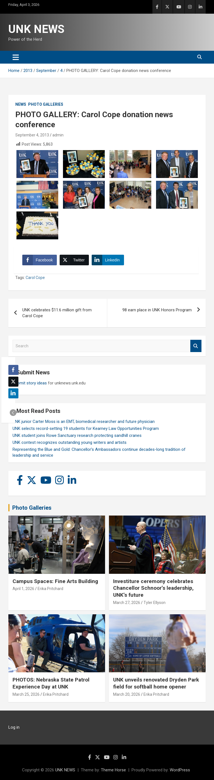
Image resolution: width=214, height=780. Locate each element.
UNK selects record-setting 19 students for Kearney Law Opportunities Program (86, 428)
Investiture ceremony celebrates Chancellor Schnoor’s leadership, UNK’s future (153, 588)
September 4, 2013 (32, 135)
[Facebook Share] (39, 260)
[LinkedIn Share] (108, 260)
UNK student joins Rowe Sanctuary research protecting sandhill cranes (77, 435)
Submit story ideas (30, 383)
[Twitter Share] (74, 260)
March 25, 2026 (26, 694)
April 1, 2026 (23, 588)
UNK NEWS (36, 29)
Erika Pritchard (50, 588)
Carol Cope (35, 277)
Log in (14, 727)
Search (195, 346)
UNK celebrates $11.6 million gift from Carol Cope (57, 312)
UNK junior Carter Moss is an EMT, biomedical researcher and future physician (84, 421)
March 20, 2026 (126, 694)
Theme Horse (113, 769)
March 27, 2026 (126, 602)
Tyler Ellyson (155, 602)
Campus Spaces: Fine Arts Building (55, 581)
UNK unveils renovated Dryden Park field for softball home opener (156, 683)
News (20, 104)
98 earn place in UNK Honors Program (157, 309)
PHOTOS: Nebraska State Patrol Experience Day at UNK (51, 683)
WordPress (180, 769)
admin (58, 135)
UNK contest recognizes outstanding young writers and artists (70, 442)
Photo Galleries (45, 104)
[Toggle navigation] (15, 57)
